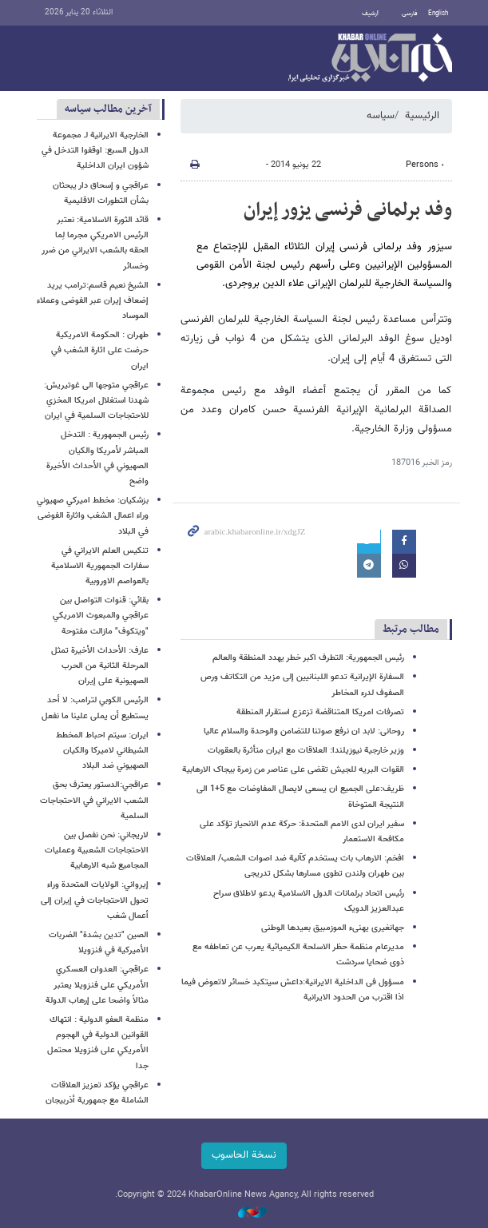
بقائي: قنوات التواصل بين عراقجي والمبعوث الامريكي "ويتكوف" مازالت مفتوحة (101, 616)
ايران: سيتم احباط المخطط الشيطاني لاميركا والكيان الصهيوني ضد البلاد (102, 751)
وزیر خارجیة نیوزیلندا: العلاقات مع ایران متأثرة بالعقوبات (306, 750)
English (438, 13)
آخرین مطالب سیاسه (108, 109)
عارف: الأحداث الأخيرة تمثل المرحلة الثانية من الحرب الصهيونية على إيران (100, 666)
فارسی (410, 13)
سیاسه (381, 116)
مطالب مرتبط (411, 629)
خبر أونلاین (370, 59)
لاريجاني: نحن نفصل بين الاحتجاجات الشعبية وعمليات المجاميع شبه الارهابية (97, 850)
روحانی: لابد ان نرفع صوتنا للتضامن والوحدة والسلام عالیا (304, 731)
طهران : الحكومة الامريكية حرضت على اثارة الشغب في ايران (100, 350)
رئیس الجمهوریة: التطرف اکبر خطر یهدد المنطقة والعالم (308, 658)
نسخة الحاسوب (244, 1155)
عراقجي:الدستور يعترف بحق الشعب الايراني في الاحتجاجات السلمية (94, 800)
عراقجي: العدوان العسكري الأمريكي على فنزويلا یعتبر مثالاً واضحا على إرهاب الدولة (97, 985)
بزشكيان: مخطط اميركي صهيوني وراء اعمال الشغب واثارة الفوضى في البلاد (93, 516)
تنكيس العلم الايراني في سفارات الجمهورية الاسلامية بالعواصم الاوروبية (100, 566)
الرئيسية (422, 116)
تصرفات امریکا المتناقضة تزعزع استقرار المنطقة (320, 712)
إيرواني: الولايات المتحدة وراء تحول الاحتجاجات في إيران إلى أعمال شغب (95, 900)
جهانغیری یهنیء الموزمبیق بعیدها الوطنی (332, 928)
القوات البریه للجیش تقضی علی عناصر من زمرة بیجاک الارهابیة (293, 770)
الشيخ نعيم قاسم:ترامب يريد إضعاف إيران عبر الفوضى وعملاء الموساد (93, 301)
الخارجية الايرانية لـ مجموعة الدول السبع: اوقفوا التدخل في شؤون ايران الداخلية (95, 151)
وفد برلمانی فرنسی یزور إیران (348, 210)
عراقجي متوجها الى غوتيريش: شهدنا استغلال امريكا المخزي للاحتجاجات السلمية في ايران (96, 401)
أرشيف (370, 13)
